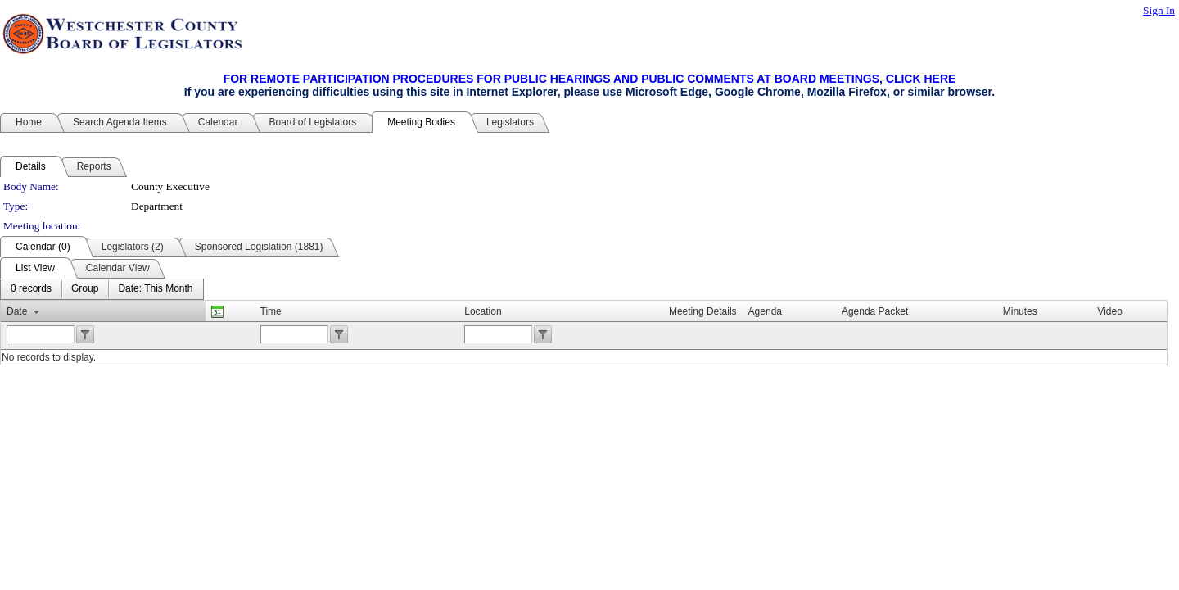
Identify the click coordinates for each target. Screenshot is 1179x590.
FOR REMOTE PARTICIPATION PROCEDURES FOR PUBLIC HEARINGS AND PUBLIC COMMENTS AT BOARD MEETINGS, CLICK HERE (590, 78)
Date (17, 311)
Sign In (1159, 10)
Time (271, 311)
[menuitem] (31, 289)
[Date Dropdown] (155, 289)
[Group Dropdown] (84, 289)
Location (482, 311)
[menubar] (102, 289)
